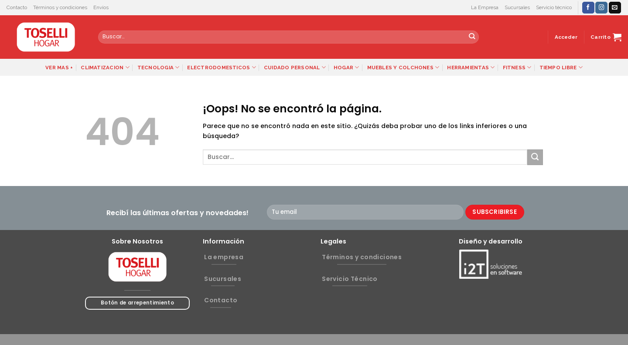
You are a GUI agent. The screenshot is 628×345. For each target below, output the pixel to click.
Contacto (17, 7)
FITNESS (517, 67)
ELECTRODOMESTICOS (221, 67)
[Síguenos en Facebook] (588, 8)
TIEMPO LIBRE (561, 67)
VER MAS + (59, 67)
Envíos (101, 7)
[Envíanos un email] (615, 8)
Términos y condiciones (60, 7)
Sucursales (517, 7)
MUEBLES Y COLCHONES (403, 67)
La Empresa (484, 7)
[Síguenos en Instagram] (601, 8)
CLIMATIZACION (105, 67)
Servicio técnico (554, 7)
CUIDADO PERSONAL (295, 67)
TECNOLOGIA (158, 67)
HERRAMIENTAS (471, 67)
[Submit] (472, 37)
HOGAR (346, 67)
